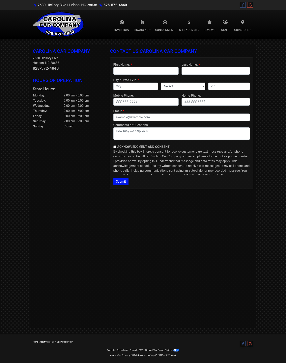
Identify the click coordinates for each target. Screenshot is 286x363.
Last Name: (190, 64)
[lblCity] (135, 86)
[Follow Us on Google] (250, 5)
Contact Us (54, 342)
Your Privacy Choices (166, 350)
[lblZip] (229, 86)
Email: (117, 111)
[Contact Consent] (114, 146)
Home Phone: (191, 95)
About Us (44, 342)
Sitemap (148, 350)
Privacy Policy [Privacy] (66, 342)
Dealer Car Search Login (117, 350)
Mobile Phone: (123, 95)
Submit (121, 181)
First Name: (121, 64)
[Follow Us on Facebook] (243, 5)
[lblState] (183, 86)
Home (35, 342)
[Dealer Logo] (58, 24)
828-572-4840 (115, 5)
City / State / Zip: (125, 80)
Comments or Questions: (131, 125)
